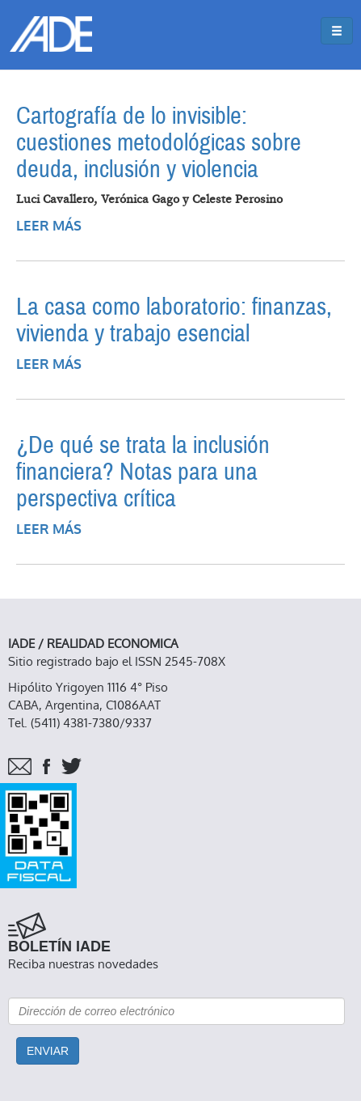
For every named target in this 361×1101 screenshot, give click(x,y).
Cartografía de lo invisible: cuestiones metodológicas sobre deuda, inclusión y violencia (158, 142)
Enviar (48, 1050)
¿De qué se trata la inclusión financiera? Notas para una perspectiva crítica (143, 472)
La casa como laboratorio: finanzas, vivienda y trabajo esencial (174, 320)
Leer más (49, 226)
